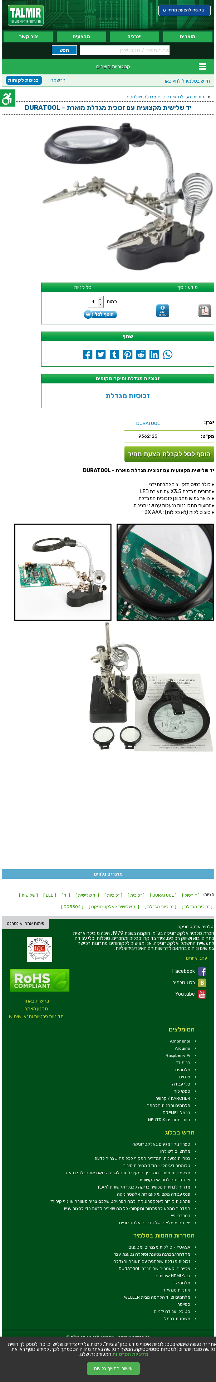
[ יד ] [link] (65, 895)
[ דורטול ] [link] (191, 895)
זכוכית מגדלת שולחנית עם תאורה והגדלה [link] (151, 1261)
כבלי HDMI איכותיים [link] (172, 1275)
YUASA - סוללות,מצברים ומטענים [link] (159, 1247)
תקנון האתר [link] (36, 1009)
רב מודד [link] (183, 1062)
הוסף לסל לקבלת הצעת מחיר (169, 454)
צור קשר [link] (28, 37)
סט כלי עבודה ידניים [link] (172, 1311)
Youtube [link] (190, 994)
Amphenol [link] (180, 1041)
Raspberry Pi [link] (178, 1055)
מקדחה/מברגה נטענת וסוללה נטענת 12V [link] (152, 1254)
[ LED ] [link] (49, 895)
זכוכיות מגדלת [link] (192, 96)
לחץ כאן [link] (187, 81)
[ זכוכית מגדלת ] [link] (197, 906)
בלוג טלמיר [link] (189, 983)
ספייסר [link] (183, 1304)
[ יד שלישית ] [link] (87, 895)
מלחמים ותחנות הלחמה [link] (168, 1105)
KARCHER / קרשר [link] (173, 1098)
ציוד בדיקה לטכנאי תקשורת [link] (164, 1179)
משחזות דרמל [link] (177, 1318)
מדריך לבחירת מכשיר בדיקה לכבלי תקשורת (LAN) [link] (144, 1187)
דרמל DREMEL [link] (176, 1112)
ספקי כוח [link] (181, 1091)
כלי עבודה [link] (181, 1084)
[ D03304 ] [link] (72, 906)
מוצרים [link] (187, 37)
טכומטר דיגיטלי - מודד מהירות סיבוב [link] (156, 1165)
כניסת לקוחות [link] (23, 80)
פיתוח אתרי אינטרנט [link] (25, 923)
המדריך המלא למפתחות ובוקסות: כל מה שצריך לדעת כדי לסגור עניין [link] (127, 1208)
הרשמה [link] (57, 80)
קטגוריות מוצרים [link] (113, 66)
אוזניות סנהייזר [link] (176, 1290)
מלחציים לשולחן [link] (175, 1151)
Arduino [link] (182, 1048)
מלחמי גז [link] (181, 1282)
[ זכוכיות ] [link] (113, 895)
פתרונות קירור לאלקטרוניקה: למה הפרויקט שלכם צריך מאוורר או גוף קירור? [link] (120, 1201)
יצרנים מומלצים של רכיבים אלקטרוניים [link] (154, 1222)
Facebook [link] (189, 971)
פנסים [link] (184, 1076)
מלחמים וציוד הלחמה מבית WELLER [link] (157, 1297)
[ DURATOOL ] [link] (163, 895)
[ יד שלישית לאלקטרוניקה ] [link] (114, 906)
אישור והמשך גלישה (113, 1368)
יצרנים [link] (134, 37)
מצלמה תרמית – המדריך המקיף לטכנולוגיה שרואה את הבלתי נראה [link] (128, 1172)
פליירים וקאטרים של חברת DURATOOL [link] (154, 1268)
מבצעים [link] (81, 37)
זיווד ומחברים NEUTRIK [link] (169, 1119)
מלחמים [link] (182, 1069)
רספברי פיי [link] (180, 1215)
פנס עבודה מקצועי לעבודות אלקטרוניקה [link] (153, 1194)
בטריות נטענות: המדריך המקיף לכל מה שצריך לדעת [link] (142, 1158)
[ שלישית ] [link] (28, 895)
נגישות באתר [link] (36, 1001)
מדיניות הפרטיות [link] (130, 1354)
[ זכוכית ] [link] (136, 895)
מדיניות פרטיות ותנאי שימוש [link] (36, 1017)
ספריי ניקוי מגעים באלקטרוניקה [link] (161, 1144)
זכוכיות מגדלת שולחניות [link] (148, 96)
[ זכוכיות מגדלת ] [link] (160, 906)
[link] (25, 15)
